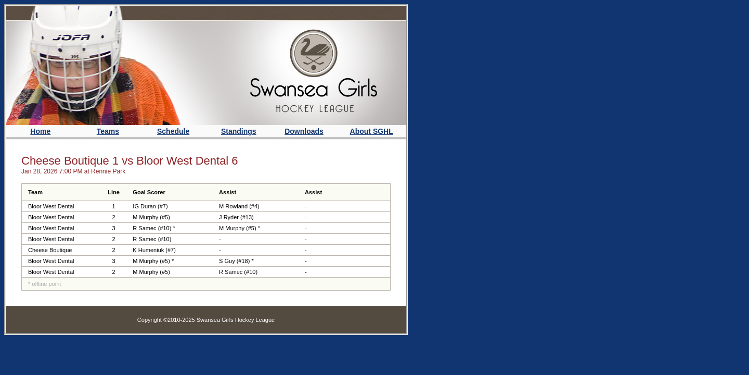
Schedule (173, 131)
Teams (108, 131)
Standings (238, 131)
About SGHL (371, 131)
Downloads (304, 131)
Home (40, 131)
